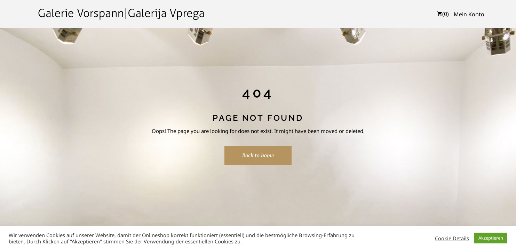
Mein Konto (469, 14)
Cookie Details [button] (452, 238)
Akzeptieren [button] (490, 238)
